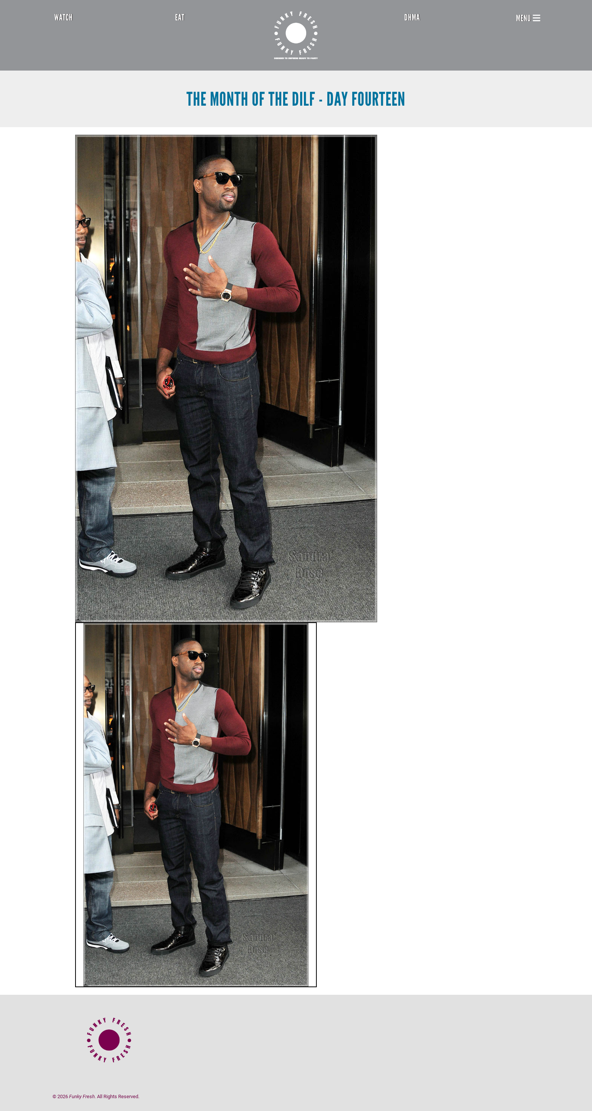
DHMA (412, 17)
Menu (528, 18)
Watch (63, 17)
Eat (180, 17)
